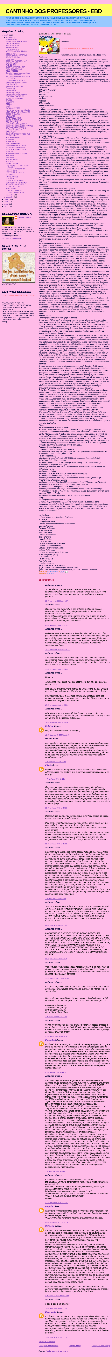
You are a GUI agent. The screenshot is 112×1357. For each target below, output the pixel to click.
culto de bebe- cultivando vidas (16, 94)
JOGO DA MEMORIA (13, 143)
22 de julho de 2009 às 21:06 (55, 925)
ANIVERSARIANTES (13, 108)
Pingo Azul (50, 1040)
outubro (9, 37)
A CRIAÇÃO (10, 102)
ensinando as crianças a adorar (16, 41)
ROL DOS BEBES (12, 71)
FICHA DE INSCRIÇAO (14, 69)
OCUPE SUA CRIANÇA (14, 120)
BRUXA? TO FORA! (13, 187)
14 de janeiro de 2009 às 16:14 (56, 669)
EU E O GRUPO (11, 84)
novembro (10, 195)
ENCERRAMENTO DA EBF (15, 67)
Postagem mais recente (48, 1346)
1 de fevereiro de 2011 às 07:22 (57, 1296)
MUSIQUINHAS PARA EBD (15, 147)
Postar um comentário (47, 1342)
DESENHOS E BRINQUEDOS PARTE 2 (19, 126)
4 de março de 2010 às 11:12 (56, 1017)
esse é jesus (10, 151)
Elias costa (50, 1312)
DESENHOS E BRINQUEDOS (16, 124)
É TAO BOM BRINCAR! (14, 191)
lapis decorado (11, 141)
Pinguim (49, 1206)
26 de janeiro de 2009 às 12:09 (56, 722)
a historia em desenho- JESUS (16, 153)
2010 (7, 204)
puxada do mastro (12, 159)
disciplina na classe (12, 47)
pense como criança (13, 45)
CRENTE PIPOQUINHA (14, 130)
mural (8, 106)
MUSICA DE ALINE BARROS (16, 149)
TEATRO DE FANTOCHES (15, 96)
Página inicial (74, 1346)
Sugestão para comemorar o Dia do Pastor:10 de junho (18, 74)
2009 (7, 202)
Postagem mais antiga (101, 1346)
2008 (7, 199)
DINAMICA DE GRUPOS (14, 86)
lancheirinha (10, 139)
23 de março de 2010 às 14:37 (56, 1036)
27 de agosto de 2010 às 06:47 (56, 1203)
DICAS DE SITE (11, 53)
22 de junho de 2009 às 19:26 (56, 808)
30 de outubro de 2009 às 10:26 (57, 978)
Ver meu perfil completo (11, 239)
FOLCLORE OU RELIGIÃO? (15, 169)
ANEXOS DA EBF (12, 63)
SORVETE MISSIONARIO (15, 193)
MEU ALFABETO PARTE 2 (15, 173)
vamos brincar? (11, 189)
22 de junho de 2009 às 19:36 (56, 844)
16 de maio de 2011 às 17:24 (56, 1308)
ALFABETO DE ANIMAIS (14, 98)
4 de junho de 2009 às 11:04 (55, 779)
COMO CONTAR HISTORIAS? (16, 183)
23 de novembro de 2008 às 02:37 (57, 649)
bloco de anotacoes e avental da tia (18, 110)
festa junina (10, 155)
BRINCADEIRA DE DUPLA (15, 181)
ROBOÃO (9, 104)
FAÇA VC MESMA (12, 163)
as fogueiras (10, 161)
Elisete (48, 765)
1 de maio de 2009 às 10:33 (55, 761)
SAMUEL (9, 100)
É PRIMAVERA (11, 132)
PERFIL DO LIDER (12, 49)
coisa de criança (24, 217)
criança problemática (13, 43)
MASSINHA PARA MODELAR (16, 145)
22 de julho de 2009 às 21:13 (55, 959)
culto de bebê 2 (11, 90)
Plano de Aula (10, 88)
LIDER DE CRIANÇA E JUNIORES (18, 112)
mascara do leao (11, 39)
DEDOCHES (10, 175)
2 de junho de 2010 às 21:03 (55, 1171)
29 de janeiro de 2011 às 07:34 (56, 1222)
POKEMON (10, 179)
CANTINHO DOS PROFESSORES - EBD (54, 11)
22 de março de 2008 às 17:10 (56, 601)
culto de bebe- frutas (13, 92)
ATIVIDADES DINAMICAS (15, 185)
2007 (7, 35)
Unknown (50, 1226)
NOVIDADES (10, 116)
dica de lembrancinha (13, 137)
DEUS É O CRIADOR (13, 57)
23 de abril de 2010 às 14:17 (55, 1072)
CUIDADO (50, 573)
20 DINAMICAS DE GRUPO (15, 80)
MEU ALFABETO (12, 171)
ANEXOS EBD (11, 65)
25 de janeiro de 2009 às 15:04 (56, 705)
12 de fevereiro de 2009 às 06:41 (57, 735)
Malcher (49, 726)
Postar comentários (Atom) (57, 1351)
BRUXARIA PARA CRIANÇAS (16, 128)
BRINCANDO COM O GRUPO (16, 82)
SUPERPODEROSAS (13, 118)
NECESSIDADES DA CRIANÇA (17, 51)
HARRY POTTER (12, 177)
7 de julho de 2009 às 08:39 (55, 899)
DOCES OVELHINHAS (14, 114)
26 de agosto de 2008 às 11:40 (56, 625)
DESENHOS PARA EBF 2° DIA (16, 61)
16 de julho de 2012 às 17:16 (55, 1337)
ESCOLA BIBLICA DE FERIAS (16, 55)
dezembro (10, 197)
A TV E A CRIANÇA (12, 122)
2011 (7, 206)
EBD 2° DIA (10, 59)
